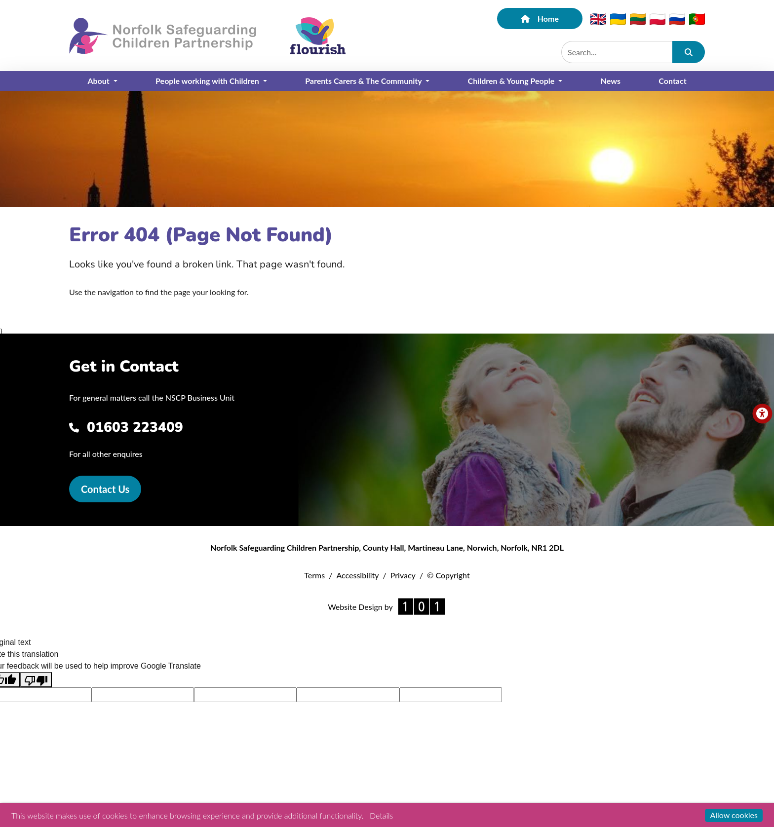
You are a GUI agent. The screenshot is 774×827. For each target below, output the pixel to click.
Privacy (403, 575)
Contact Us (105, 489)
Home (540, 18)
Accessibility (357, 575)
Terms (314, 575)
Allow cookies (734, 815)
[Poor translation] (36, 679)
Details (381, 815)
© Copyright (448, 575)
